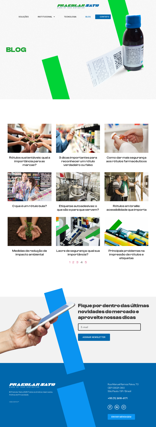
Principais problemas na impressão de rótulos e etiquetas (126, 254)
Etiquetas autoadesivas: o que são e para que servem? (78, 207)
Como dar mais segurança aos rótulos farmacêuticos (126, 159)
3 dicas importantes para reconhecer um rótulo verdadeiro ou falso (78, 161)
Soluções (24, 17)
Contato (104, 17)
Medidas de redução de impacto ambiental (29, 252)
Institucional (46, 17)
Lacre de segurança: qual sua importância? (78, 252)
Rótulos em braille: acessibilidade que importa (126, 207)
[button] (121, 417)
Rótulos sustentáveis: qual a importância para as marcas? (29, 161)
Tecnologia (70, 17)
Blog (88, 17)
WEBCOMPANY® (14, 402)
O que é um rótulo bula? (29, 206)
